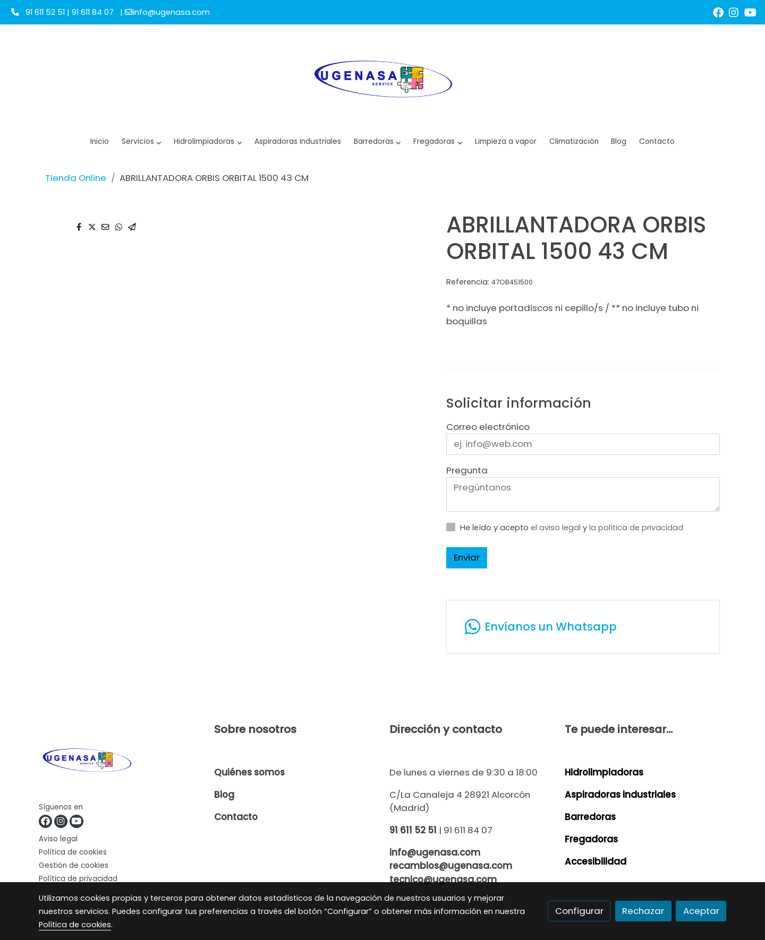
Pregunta (467, 470)
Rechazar (643, 910)
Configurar (579, 910)
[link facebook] (718, 11)
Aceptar (701, 910)
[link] (382, 77)
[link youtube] (750, 11)
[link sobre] (120, 761)
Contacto (236, 816)
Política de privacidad (78, 879)
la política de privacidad (636, 527)
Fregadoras (591, 839)
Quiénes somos (249, 772)
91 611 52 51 (413, 830)
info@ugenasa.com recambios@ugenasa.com (450, 859)
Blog (224, 794)
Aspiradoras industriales (620, 794)
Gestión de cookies (73, 865)
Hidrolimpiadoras (604, 772)
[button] (208, 142)
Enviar (467, 557)
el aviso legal (557, 527)
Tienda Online (75, 177)
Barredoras (590, 816)
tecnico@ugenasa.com (443, 879)
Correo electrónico (488, 426)
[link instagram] (733, 11)
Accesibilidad (595, 861)
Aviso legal (58, 839)
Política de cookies (73, 852)
